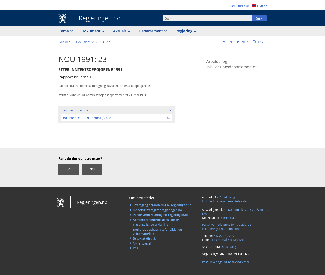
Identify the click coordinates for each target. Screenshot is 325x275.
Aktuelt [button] (120, 30)
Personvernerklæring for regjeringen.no (160, 215)
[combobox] (207, 18)
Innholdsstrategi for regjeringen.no (157, 210)
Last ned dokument (76, 110)
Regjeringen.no (97, 18)
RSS (135, 248)
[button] (85, 42)
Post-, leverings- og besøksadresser (225, 262)
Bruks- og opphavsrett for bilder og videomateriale (157, 232)
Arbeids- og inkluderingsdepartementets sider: (225, 199)
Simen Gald (228, 218)
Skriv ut (262, 42)
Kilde (244, 42)
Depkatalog (228, 247)
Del (229, 42)
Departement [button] (151, 30)
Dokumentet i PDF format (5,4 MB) (88, 118)
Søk (259, 18)
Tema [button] (64, 30)
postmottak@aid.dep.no (228, 240)
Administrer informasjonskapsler (156, 220)
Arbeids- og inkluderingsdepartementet (231, 64)
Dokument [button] (91, 30)
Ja (68, 169)
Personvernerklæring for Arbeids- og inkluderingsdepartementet (226, 227)
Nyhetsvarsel (142, 243)
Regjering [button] (184, 30)
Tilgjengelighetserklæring (150, 224)
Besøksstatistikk (144, 238)
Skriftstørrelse (239, 6)
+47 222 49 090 (223, 236)
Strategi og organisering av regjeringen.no (162, 205)
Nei (92, 169)
